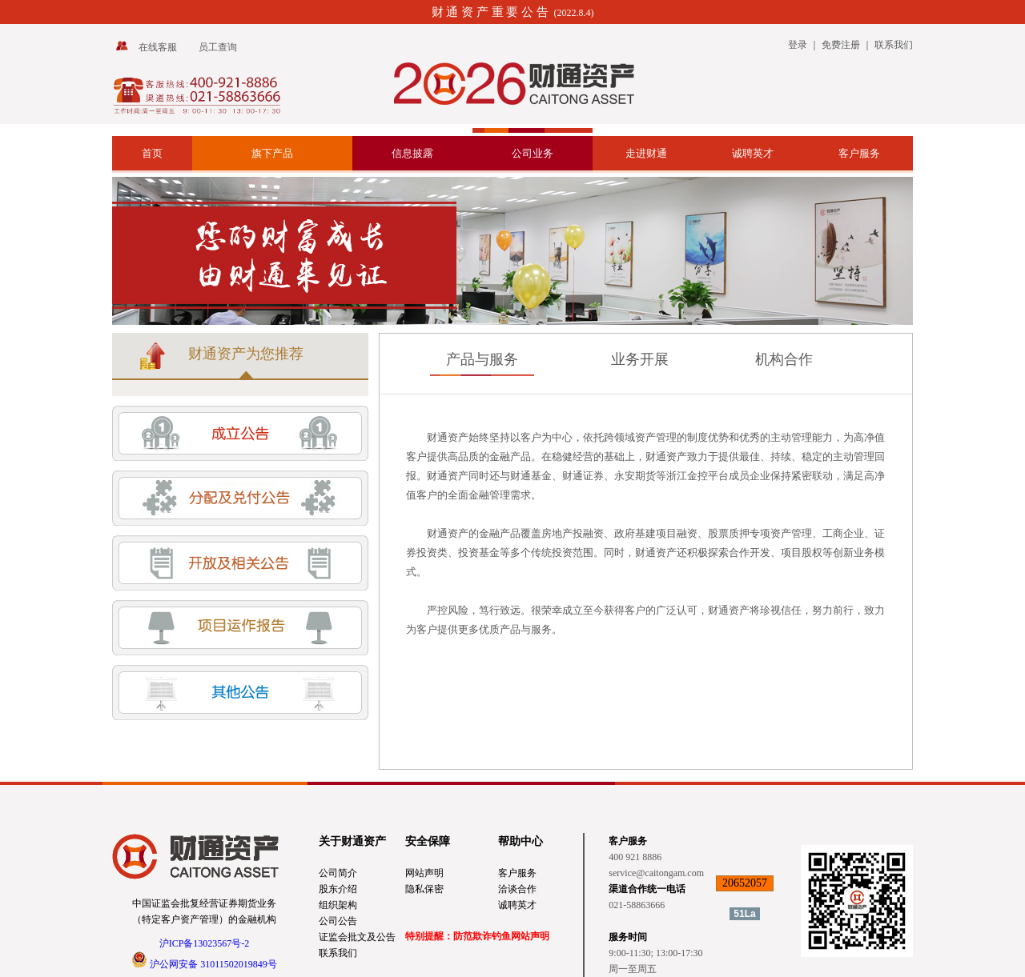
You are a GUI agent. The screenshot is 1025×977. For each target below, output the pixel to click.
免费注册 (841, 44)
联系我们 (893, 44)
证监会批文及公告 (357, 937)
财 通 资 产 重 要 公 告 (490, 12)
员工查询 (218, 47)
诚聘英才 (517, 905)
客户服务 (517, 873)
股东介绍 (338, 889)
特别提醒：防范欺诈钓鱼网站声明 (477, 936)
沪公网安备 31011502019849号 (213, 964)
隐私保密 (424, 889)
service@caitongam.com (656, 873)
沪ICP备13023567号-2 (204, 943)
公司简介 (338, 873)
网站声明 (424, 873)
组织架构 (338, 905)
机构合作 (784, 359)
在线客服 (158, 47)
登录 (797, 44)
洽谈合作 (517, 889)
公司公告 (338, 921)
